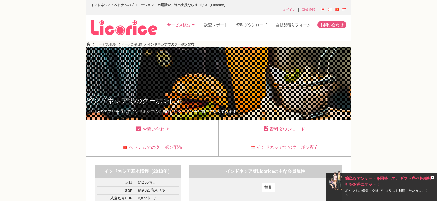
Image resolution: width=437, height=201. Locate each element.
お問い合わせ (332, 25)
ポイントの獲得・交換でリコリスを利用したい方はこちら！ (387, 193)
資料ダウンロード (251, 25)
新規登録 (308, 10)
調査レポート (216, 25)
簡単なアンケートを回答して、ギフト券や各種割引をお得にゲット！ (388, 181)
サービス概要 (181, 25)
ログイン (288, 10)
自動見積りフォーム (293, 25)
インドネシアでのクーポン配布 (285, 147)
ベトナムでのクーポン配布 (152, 147)
